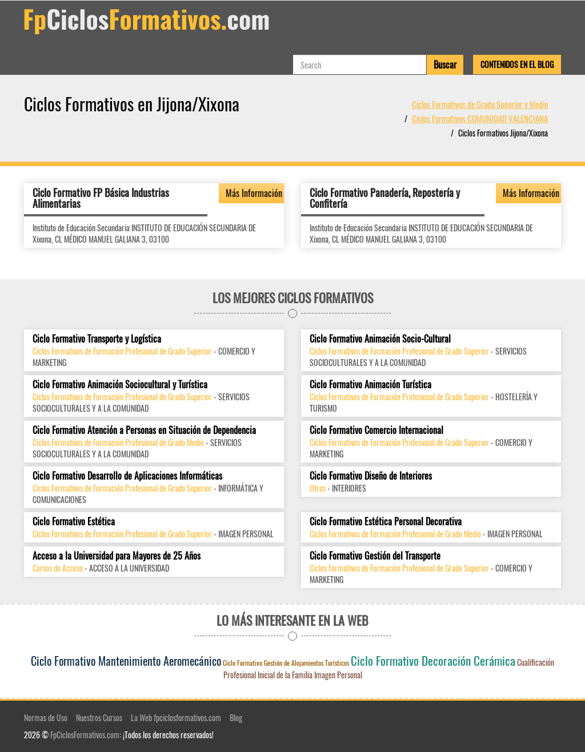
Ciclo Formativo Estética (74, 521)
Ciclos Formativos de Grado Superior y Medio (480, 104)
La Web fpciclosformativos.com (176, 717)
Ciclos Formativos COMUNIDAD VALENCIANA (480, 118)
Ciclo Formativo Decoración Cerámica (433, 660)
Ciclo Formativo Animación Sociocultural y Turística (120, 384)
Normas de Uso (45, 717)
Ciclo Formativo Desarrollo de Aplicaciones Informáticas (127, 475)
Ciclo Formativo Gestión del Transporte (375, 555)
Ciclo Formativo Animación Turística (370, 384)
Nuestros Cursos (99, 717)
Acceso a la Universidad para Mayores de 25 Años (117, 555)
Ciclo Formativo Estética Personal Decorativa (386, 521)
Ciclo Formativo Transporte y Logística (97, 338)
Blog (236, 717)
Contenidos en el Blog (517, 64)
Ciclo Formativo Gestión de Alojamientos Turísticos (286, 662)
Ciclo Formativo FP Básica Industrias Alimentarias (101, 198)
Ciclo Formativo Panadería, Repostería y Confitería (385, 198)
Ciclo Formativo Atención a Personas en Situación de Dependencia (144, 430)
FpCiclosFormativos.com (84, 735)
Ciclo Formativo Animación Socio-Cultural (380, 338)
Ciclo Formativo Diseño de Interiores (371, 475)
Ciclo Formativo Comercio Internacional (376, 430)
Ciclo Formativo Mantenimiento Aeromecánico (126, 660)
